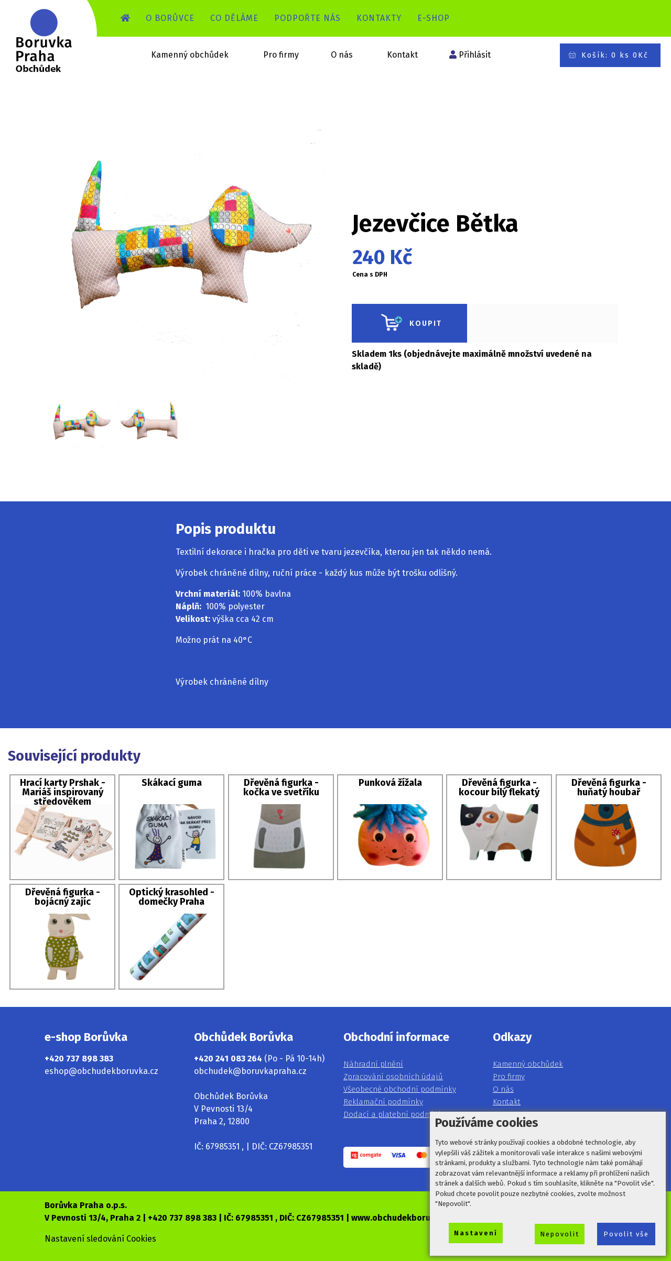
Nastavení (475, 1233)
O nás (342, 55)
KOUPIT (409, 323)
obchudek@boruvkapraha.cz (250, 1071)
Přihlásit (475, 55)
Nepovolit (559, 1234)
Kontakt (402, 55)
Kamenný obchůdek (190, 55)
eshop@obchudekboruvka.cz (101, 1071)
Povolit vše (626, 1234)
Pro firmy (281, 55)
